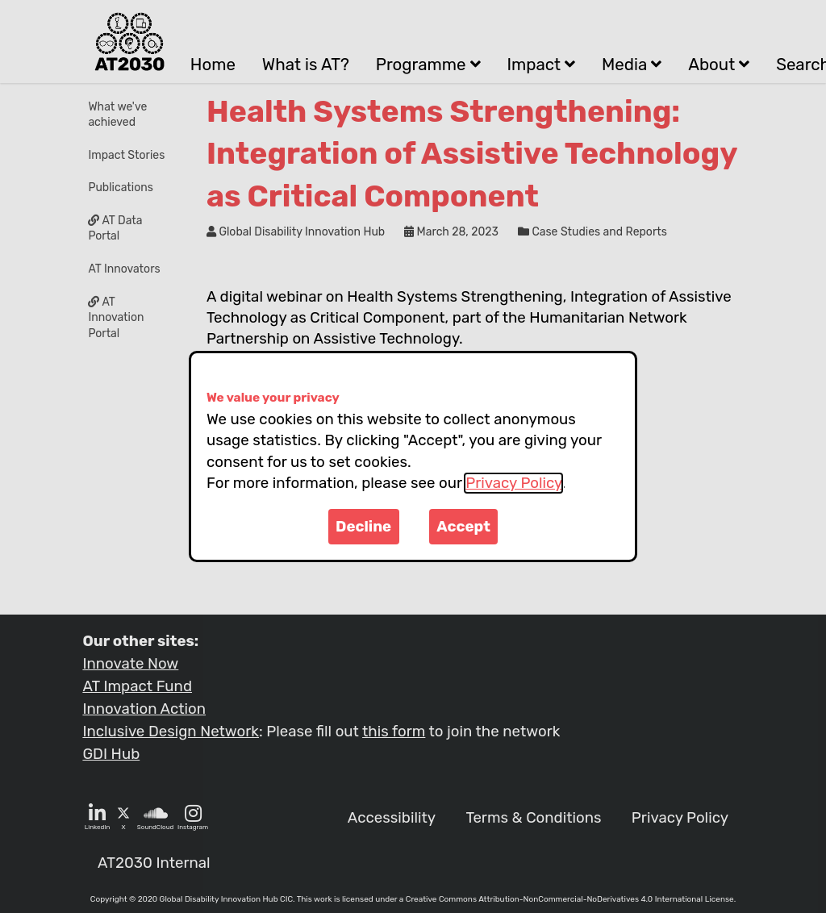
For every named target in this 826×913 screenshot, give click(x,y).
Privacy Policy (513, 483)
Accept (463, 527)
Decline (363, 527)
